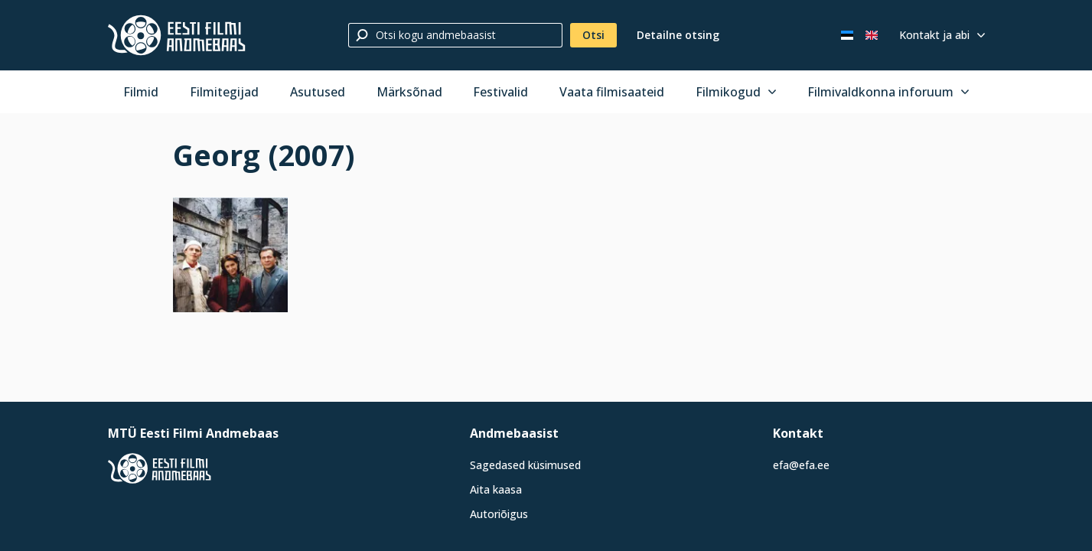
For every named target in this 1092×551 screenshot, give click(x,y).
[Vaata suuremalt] (230, 254)
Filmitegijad (224, 91)
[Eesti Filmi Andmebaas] (177, 35)
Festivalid (500, 91)
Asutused (317, 91)
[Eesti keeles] (847, 35)
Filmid (140, 91)
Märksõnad (409, 91)
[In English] (871, 35)
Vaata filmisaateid (611, 91)
